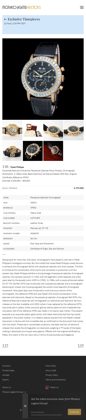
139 (81, 345)
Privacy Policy (52, 375)
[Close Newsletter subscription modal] (25, 406)
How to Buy (51, 365)
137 (5, 345)
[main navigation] (82, 8)
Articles (5, 375)
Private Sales (8, 370)
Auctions (6, 365)
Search (5, 379)
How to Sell (51, 370)
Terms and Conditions (56, 379)
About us (6, 387)
